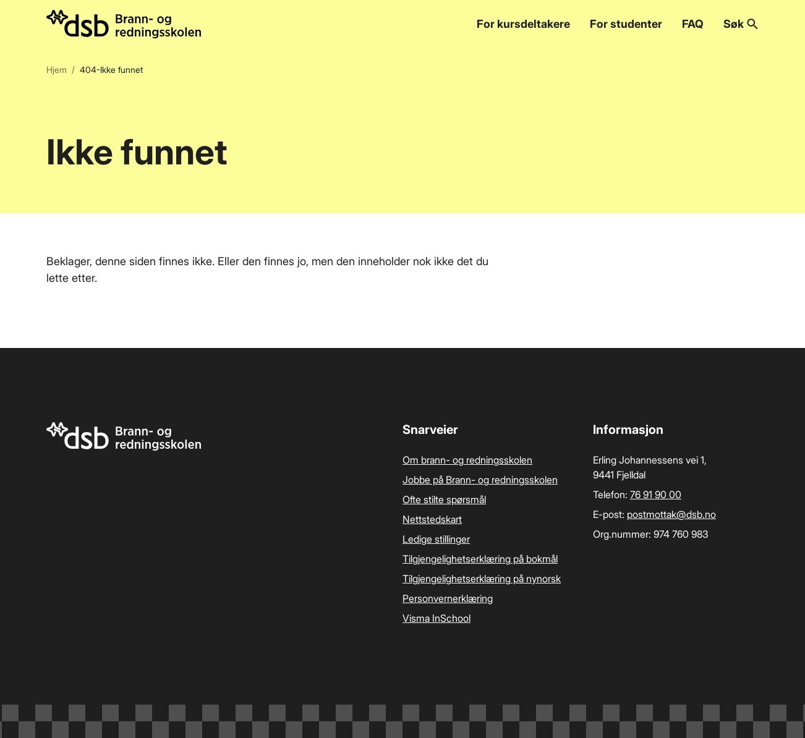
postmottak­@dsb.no (671, 514)
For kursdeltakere (523, 23)
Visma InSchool (436, 618)
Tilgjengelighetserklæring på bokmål (480, 559)
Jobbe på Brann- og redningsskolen (480, 479)
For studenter (626, 23)
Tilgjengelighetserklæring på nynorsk (481, 578)
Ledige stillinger (436, 539)
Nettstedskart (432, 519)
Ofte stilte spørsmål (444, 499)
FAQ (693, 23)
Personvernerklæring (447, 598)
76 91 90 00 (655, 494)
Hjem (56, 69)
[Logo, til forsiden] (123, 24)
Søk (741, 23)
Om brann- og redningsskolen (467, 460)
